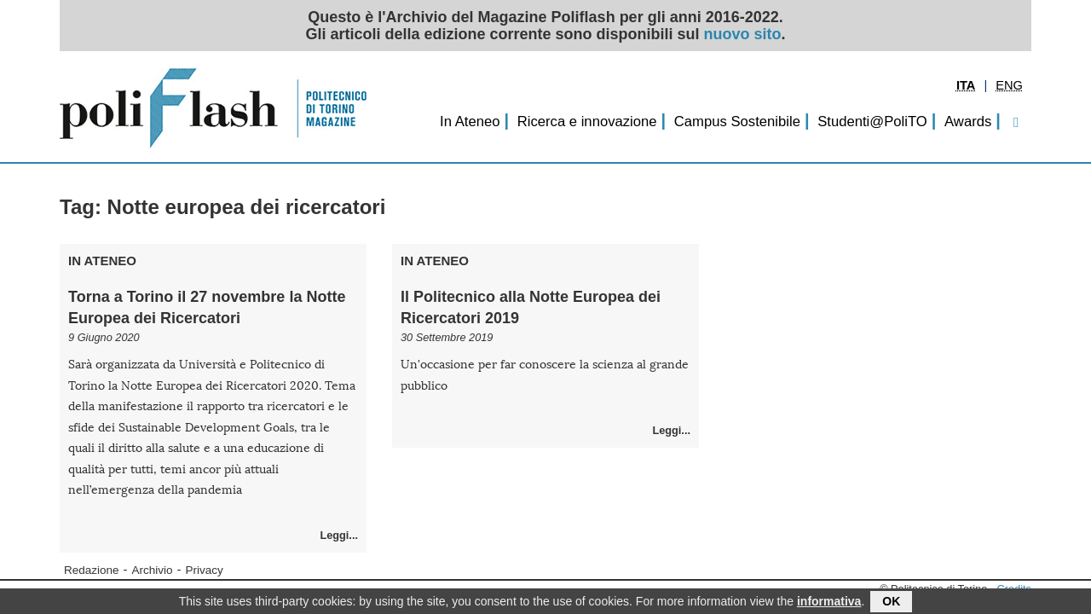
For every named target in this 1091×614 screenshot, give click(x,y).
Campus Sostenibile (737, 121)
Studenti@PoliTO (872, 121)
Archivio (152, 570)
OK (891, 603)
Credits (1014, 588)
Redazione (91, 570)
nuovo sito (743, 34)
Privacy (204, 570)
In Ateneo (469, 121)
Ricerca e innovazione (587, 121)
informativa (829, 603)
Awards (967, 121)
